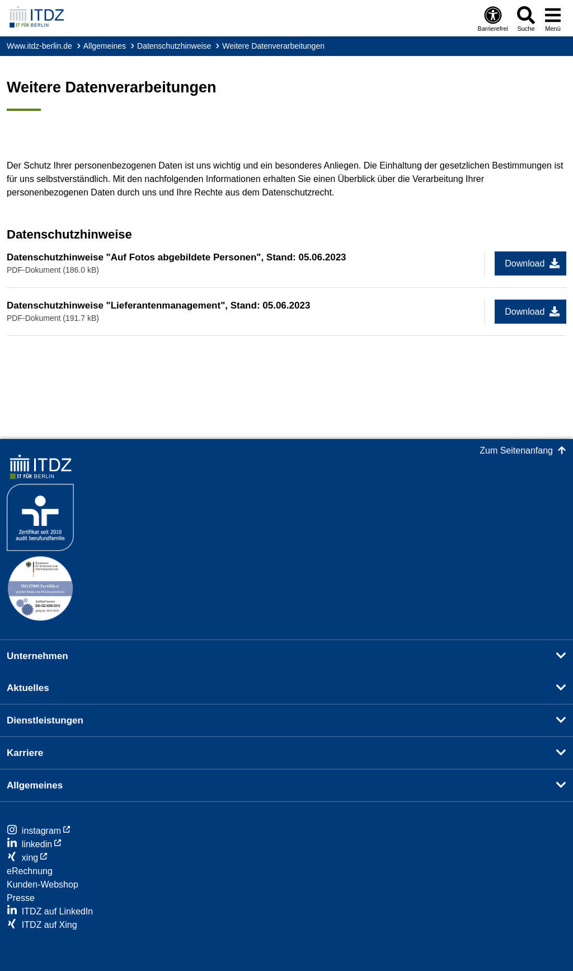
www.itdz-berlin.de (39, 45)
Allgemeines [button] (35, 785)
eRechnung (30, 871)
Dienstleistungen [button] (45, 720)
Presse (21, 898)
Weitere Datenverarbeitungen (273, 45)
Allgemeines (104, 45)
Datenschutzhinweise (174, 45)
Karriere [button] (25, 753)
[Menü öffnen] (552, 18)
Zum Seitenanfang (516, 450)
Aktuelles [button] (28, 688)
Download (524, 263)
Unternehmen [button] (37, 656)
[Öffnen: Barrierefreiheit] (493, 18)
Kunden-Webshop (42, 884)
